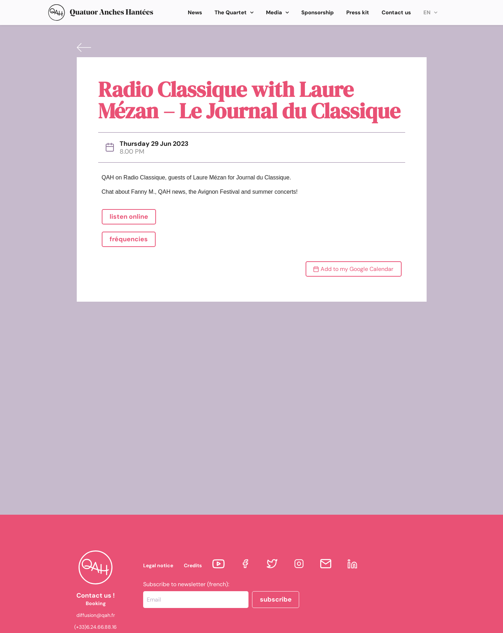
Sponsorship (317, 12)
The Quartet (234, 12)
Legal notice (158, 565)
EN (430, 12)
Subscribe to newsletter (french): (186, 584)
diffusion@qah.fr (95, 615)
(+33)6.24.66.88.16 (95, 627)
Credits (193, 565)
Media (277, 12)
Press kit (357, 12)
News (195, 12)
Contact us (396, 12)
